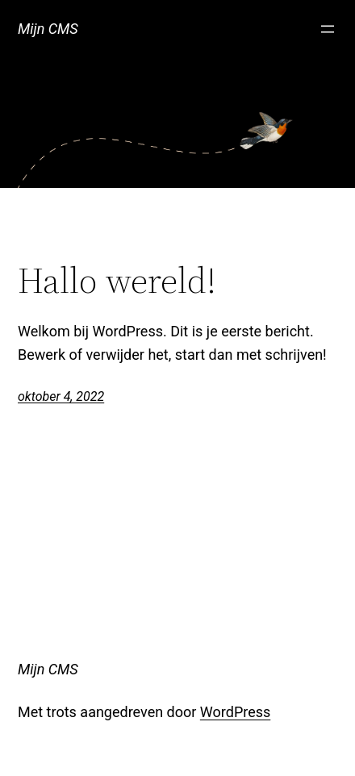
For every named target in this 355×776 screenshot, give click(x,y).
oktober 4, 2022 (61, 396)
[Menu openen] (327, 29)
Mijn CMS (48, 28)
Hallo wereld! (117, 281)
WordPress (235, 711)
